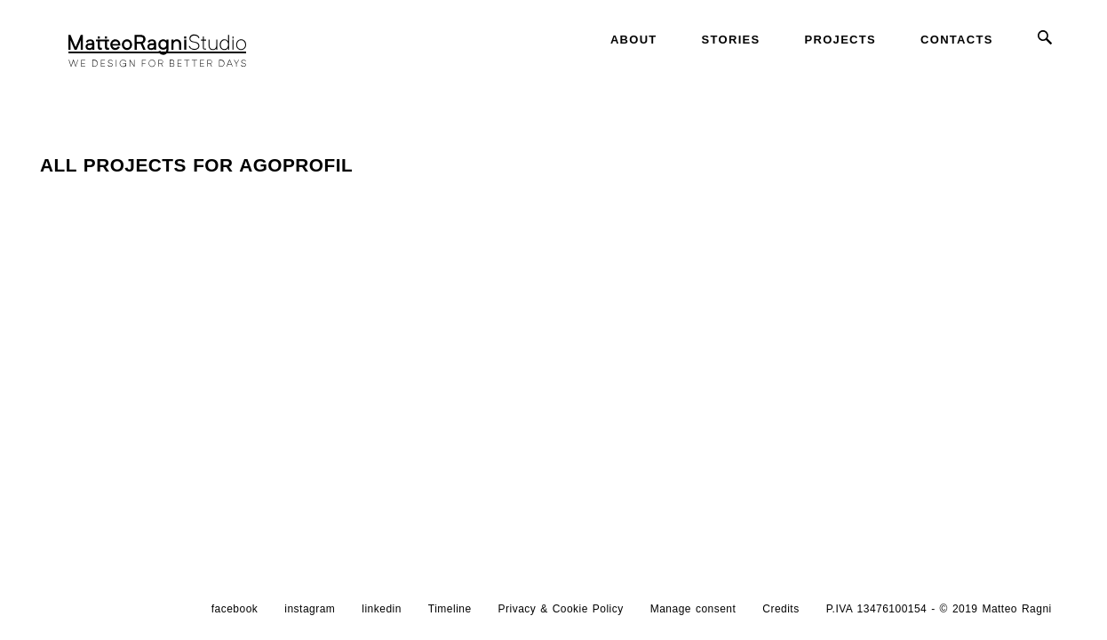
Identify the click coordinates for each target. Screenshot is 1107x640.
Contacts (956, 39)
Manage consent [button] (693, 616)
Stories (731, 39)
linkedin (382, 616)
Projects (840, 39)
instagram (309, 616)
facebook (235, 616)
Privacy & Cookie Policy (561, 616)
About (633, 39)
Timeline (450, 616)
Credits (780, 616)
